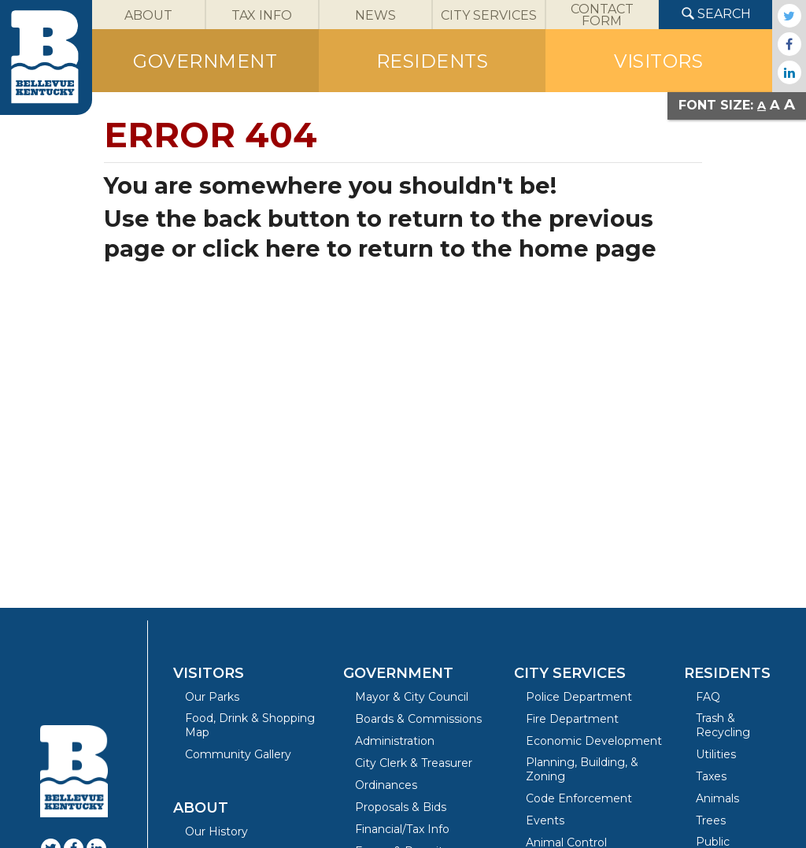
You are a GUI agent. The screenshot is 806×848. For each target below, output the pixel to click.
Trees (711, 820)
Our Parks (212, 697)
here (292, 248)
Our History (216, 831)
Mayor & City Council (411, 697)
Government (398, 673)
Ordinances (386, 785)
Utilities (716, 754)
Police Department (579, 697)
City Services (570, 673)
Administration (394, 741)
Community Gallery (238, 754)
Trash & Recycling (723, 725)
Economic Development (594, 741)
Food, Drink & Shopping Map (250, 725)
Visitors (208, 673)
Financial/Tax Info (402, 829)
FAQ (708, 697)
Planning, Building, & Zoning (582, 769)
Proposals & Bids (400, 807)
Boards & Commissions (418, 719)
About (200, 808)
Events (545, 820)
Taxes (711, 776)
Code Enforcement (579, 798)
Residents (727, 673)
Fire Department (572, 719)
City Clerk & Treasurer (413, 763)
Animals (717, 798)
